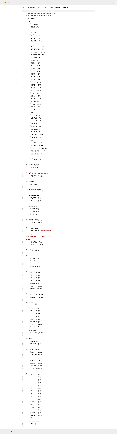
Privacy (13, 431)
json (114, 431)
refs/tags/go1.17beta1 (35, 7)
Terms (17, 431)
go (23, 7)
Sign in (114, 2)
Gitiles (9, 431)
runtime (50, 7)
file (52, 11)
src (46, 7)
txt (111, 431)
